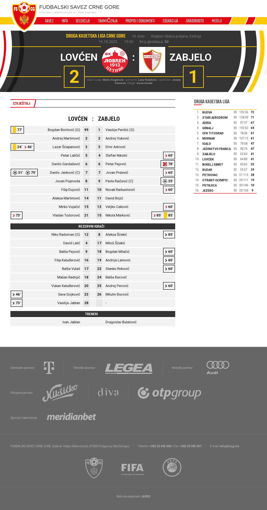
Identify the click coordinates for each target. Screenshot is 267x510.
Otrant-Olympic (215, 180)
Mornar (208, 138)
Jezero (207, 190)
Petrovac (210, 175)
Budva (207, 112)
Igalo (206, 143)
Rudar (207, 169)
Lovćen (208, 159)
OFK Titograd (213, 133)
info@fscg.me (229, 446)
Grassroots (195, 20)
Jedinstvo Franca (216, 149)
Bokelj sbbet (212, 164)
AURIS (146, 496)
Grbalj (207, 128)
